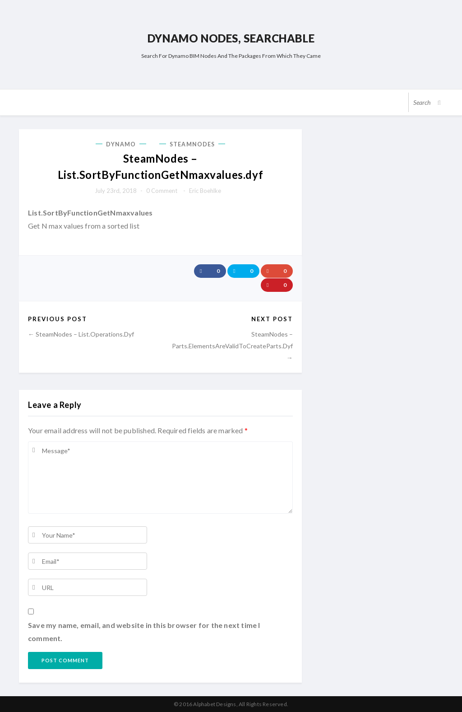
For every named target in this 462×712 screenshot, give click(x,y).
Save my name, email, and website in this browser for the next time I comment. (144, 631)
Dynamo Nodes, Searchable (231, 38)
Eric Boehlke (205, 190)
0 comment (161, 190)
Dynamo (121, 144)
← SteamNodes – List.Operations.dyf (81, 333)
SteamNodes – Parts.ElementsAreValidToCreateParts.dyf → (232, 345)
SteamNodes (192, 144)
